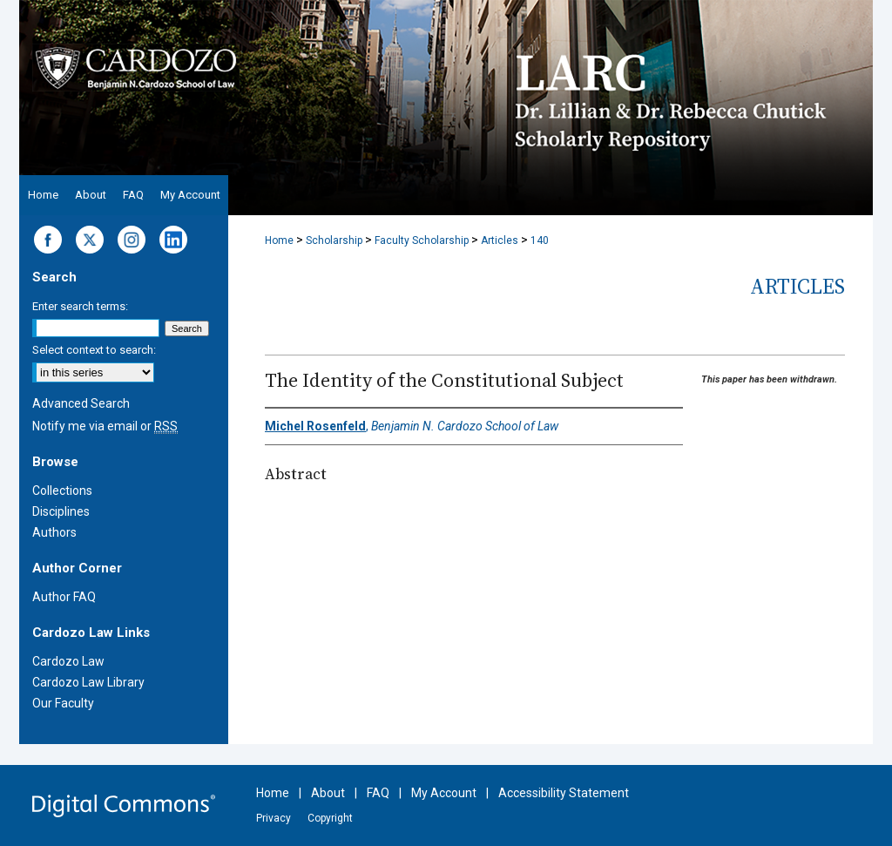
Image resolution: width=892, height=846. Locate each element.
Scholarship (334, 240)
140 (539, 240)
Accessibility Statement (563, 793)
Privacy (273, 818)
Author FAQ (64, 597)
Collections (62, 490)
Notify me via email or (105, 426)
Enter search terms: (80, 306)
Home (279, 240)
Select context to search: (94, 349)
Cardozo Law (68, 661)
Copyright (330, 818)
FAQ (378, 793)
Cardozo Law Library (88, 682)
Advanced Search (81, 403)
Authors (54, 532)
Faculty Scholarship (422, 240)
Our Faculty (63, 703)
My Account (443, 793)
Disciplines (61, 511)
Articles (499, 240)
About (328, 793)
